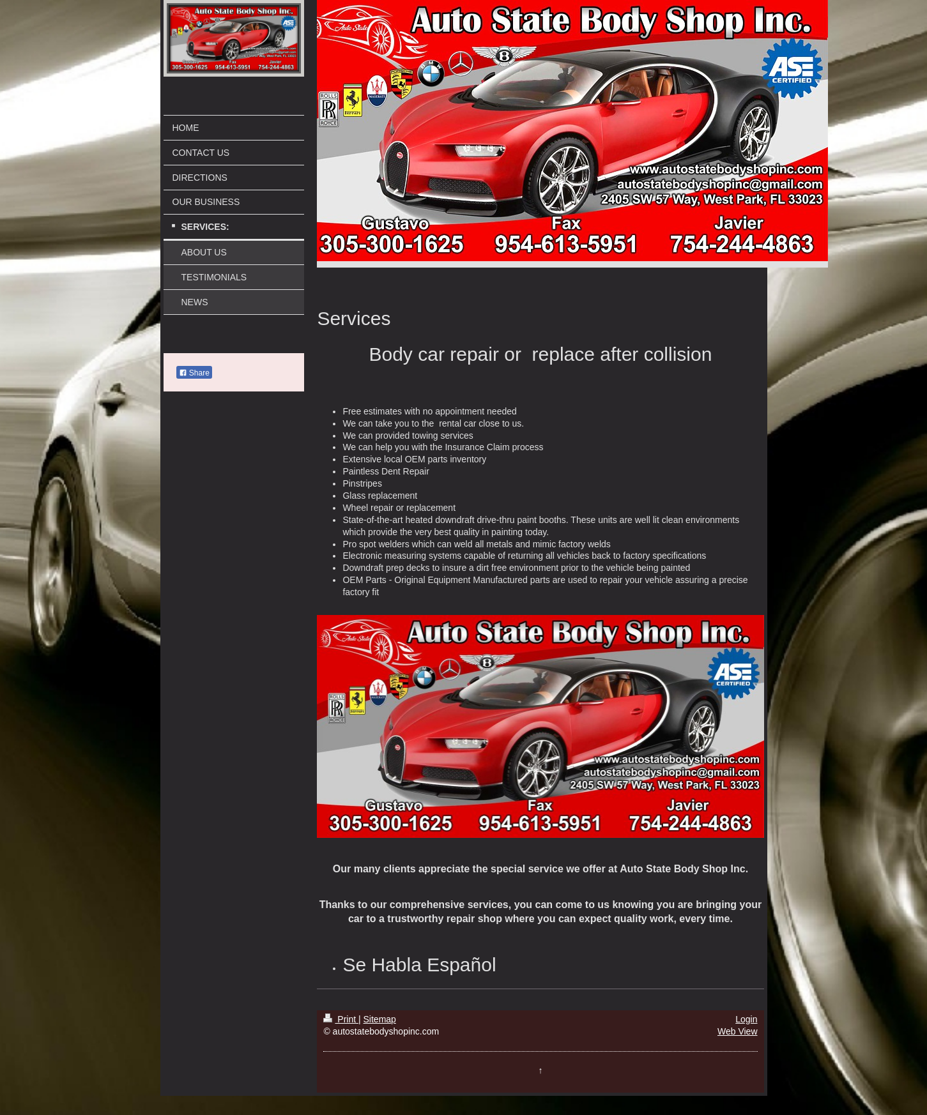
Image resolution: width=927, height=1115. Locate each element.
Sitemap (380, 1019)
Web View (737, 1031)
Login (746, 1019)
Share (194, 372)
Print (340, 1019)
